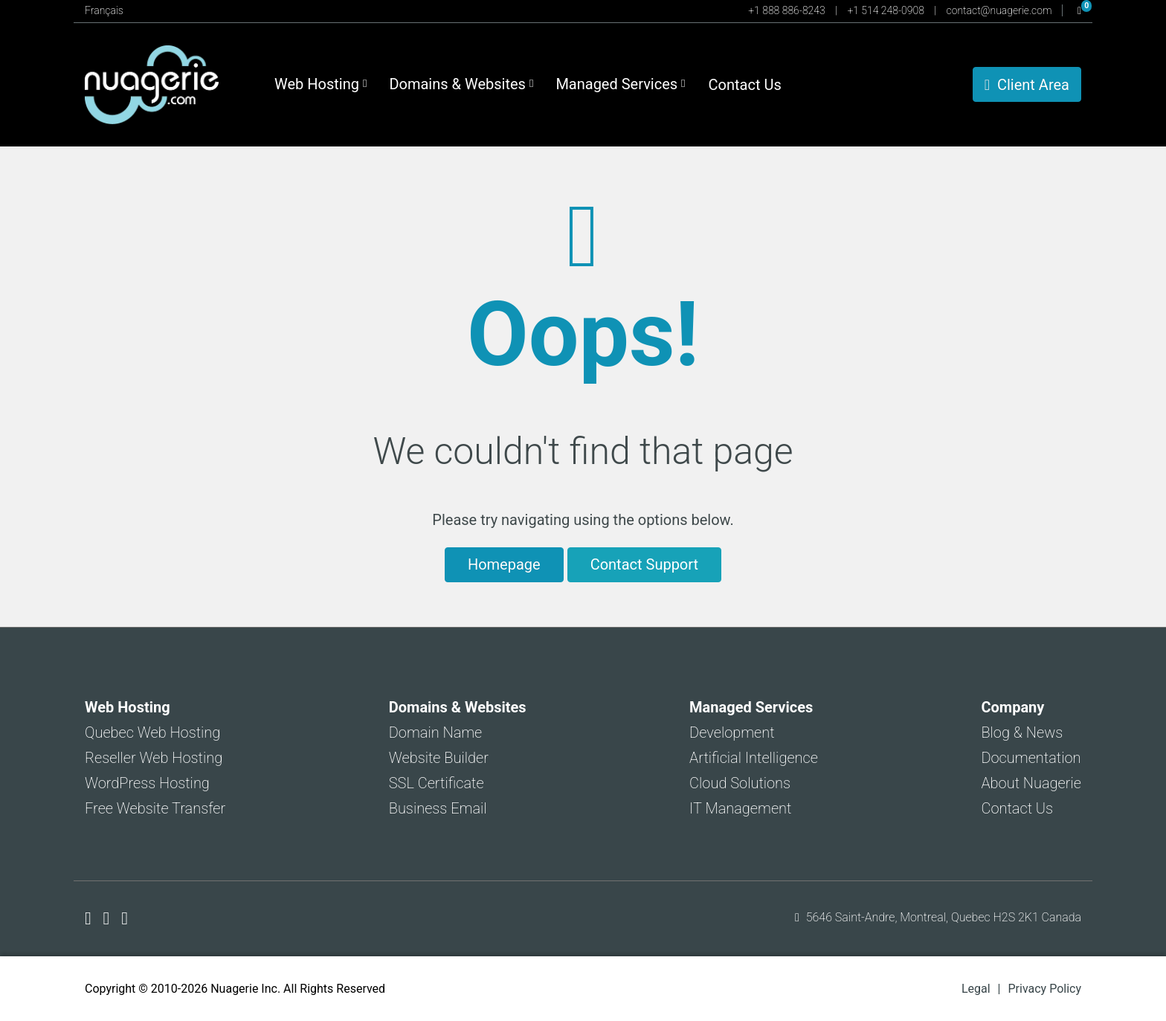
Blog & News (1022, 732)
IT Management (740, 808)
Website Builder (439, 758)
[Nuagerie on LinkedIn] (124, 918)
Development (732, 732)
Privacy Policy (1045, 989)
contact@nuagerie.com (1000, 10)
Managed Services (620, 84)
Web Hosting (320, 84)
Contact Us (745, 85)
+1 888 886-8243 (788, 10)
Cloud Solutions (739, 783)
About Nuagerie (1031, 783)
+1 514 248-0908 (887, 10)
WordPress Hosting (147, 783)
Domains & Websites (461, 84)
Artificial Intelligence (753, 758)
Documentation (1030, 758)
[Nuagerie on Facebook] (90, 918)
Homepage (504, 564)
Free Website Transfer (155, 808)
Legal (976, 989)
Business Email (438, 808)
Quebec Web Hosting (152, 732)
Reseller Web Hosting (153, 758)
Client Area (1027, 85)
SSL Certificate (436, 783)
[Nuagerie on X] (109, 918)
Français (104, 10)
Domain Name (436, 732)
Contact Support (644, 564)
